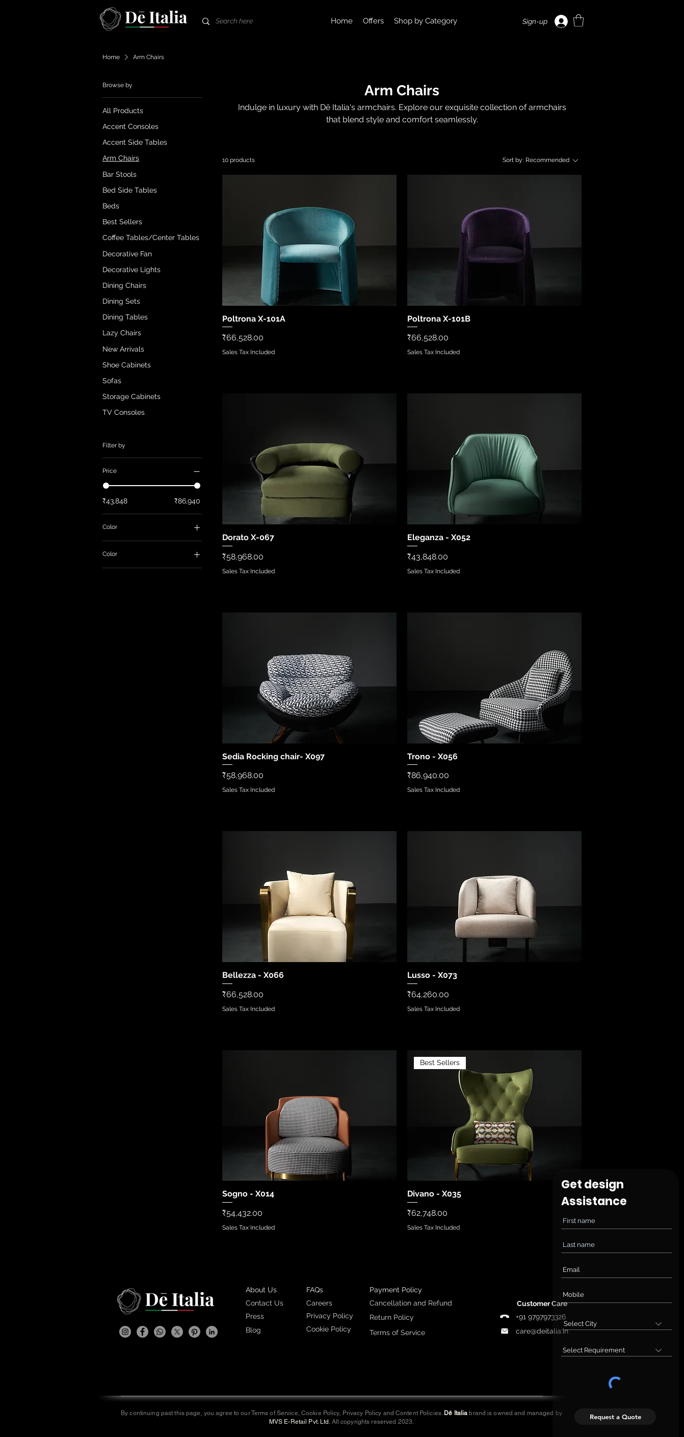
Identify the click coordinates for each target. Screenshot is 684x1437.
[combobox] (616, 1323)
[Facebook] (142, 1332)
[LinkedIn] (212, 1332)
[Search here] (248, 21)
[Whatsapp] (160, 1332)
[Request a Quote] (615, 1416)
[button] (425, 21)
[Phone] (504, 1316)
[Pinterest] (194, 1332)
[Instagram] (125, 1332)
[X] (177, 1332)
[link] (578, 20)
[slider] (106, 486)
